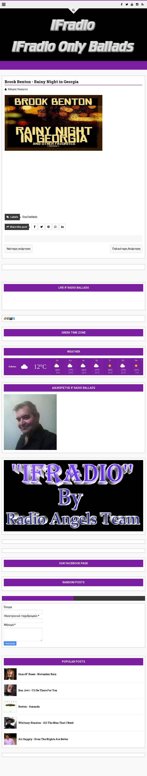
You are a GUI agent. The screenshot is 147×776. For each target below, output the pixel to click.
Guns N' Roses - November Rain (37, 674)
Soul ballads (29, 217)
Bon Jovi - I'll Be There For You (37, 690)
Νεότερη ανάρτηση (18, 248)
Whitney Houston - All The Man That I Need (45, 722)
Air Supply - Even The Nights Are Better (43, 739)
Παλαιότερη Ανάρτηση (126, 248)
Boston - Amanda (29, 706)
